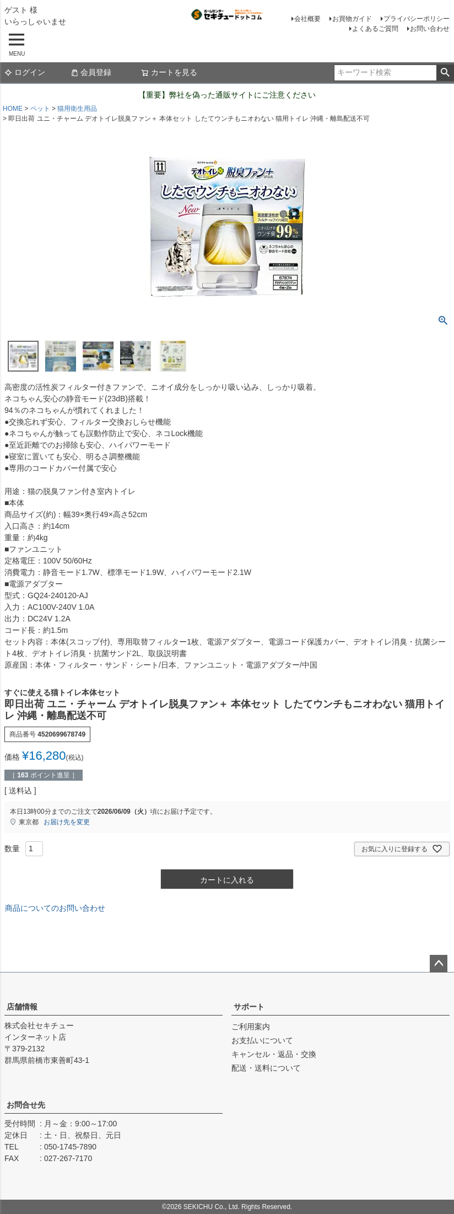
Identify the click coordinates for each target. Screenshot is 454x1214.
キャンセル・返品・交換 (273, 1054)
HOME (13, 108)
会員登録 (91, 72)
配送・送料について (266, 1067)
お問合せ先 (26, 1104)
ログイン (24, 72)
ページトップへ (438, 964)
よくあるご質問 (375, 29)
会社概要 (307, 19)
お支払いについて (262, 1040)
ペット (40, 108)
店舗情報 (22, 1006)
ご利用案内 (250, 1026)
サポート (249, 1006)
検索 (444, 72)
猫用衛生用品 (77, 108)
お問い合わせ (430, 29)
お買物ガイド (352, 19)
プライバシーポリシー (416, 19)
